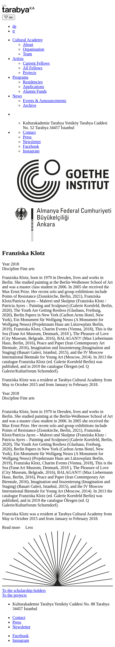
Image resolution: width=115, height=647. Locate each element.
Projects (29, 72)
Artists (18, 58)
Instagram (31, 151)
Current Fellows (36, 63)
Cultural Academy (27, 40)
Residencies (33, 82)
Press (27, 137)
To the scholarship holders (24, 590)
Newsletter (32, 141)
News (17, 96)
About (28, 44)
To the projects (14, 595)
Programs (20, 77)
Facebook (31, 146)
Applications (33, 86)
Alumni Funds (35, 91)
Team (27, 54)
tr (13, 31)
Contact (29, 132)
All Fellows (32, 68)
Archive (29, 105)
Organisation (33, 49)
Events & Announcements (44, 100)
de (14, 26)
